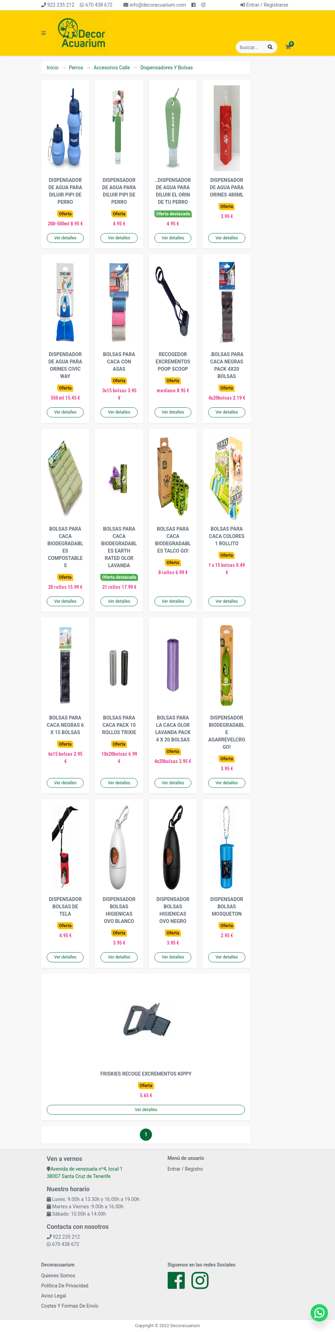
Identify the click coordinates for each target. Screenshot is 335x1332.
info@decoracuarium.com (154, 5)
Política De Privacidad (65, 1285)
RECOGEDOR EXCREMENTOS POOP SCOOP (172, 362)
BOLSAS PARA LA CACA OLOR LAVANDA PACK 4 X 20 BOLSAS (173, 728)
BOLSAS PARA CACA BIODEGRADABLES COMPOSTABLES (65, 547)
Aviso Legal (53, 1296)
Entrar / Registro (185, 1169)
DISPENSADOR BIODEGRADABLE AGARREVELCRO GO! (226, 732)
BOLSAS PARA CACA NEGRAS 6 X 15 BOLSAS (65, 725)
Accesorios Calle (111, 67)
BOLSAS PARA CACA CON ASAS (119, 362)
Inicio (53, 67)
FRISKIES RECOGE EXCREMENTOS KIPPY (145, 1074)
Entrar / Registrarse (264, 5)
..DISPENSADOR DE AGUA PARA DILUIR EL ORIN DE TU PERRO (173, 191)
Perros (76, 67)
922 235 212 (57, 5)
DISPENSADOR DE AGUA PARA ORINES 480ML (227, 187)
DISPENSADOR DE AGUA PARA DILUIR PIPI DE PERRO (65, 191)
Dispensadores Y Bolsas (166, 67)
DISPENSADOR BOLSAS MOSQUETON (226, 906)
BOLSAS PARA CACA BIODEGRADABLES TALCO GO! (173, 540)
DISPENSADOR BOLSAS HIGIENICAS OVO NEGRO (173, 910)
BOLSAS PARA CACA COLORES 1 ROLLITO (227, 536)
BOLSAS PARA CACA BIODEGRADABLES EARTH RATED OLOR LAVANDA (119, 547)
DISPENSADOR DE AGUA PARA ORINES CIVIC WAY (65, 365)
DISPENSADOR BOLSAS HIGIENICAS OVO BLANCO (118, 910)
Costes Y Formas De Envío (69, 1306)
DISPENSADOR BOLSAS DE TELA (65, 906)
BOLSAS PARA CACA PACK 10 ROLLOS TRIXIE (119, 725)
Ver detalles (65, 238)
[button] (288, 47)
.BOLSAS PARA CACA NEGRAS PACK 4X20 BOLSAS (226, 365)
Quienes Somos (58, 1275)
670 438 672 (96, 5)
